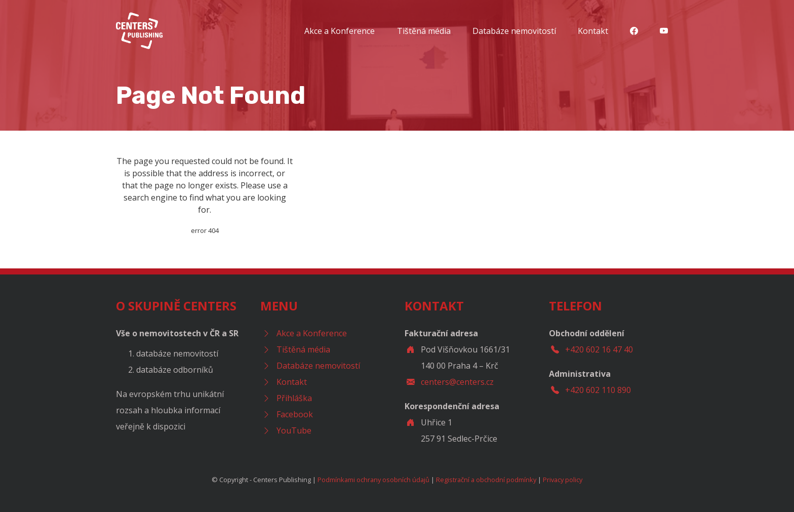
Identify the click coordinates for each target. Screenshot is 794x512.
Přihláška (294, 398)
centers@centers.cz (457, 381)
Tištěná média (424, 30)
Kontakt (593, 30)
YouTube (293, 430)
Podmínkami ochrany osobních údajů (373, 479)
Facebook (294, 414)
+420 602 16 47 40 (599, 349)
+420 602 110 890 (598, 390)
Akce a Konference (339, 30)
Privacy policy (562, 479)
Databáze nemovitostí (514, 30)
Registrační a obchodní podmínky (486, 479)
